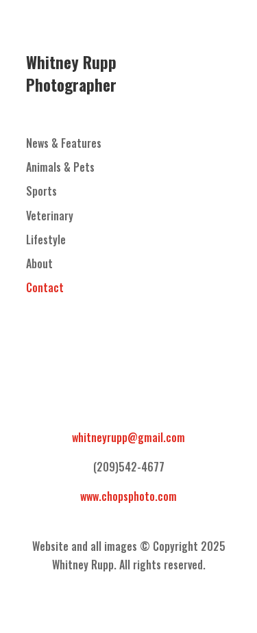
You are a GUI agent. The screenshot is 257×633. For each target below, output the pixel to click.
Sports (41, 191)
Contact (45, 287)
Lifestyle (46, 239)
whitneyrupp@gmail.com (128, 437)
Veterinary (49, 215)
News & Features (63, 143)
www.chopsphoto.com (128, 496)
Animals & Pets (60, 167)
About (39, 263)
